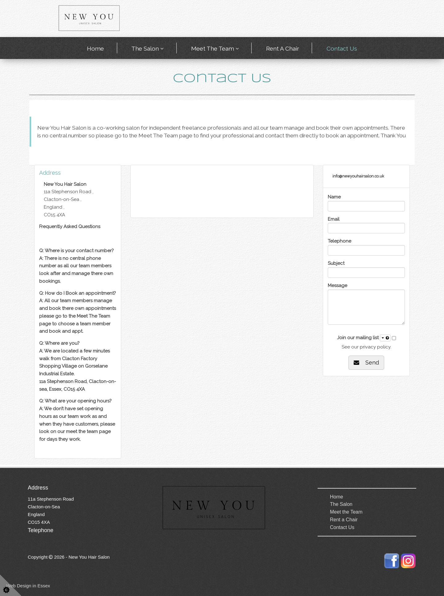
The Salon (145, 48)
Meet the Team (212, 48)
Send (366, 362)
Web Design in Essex (28, 585)
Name (334, 197)
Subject (336, 263)
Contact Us (342, 48)
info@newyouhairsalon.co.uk (358, 176)
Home (95, 48)
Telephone (339, 241)
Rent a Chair (282, 48)
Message (337, 285)
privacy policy (375, 347)
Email (333, 219)
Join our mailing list (364, 338)
